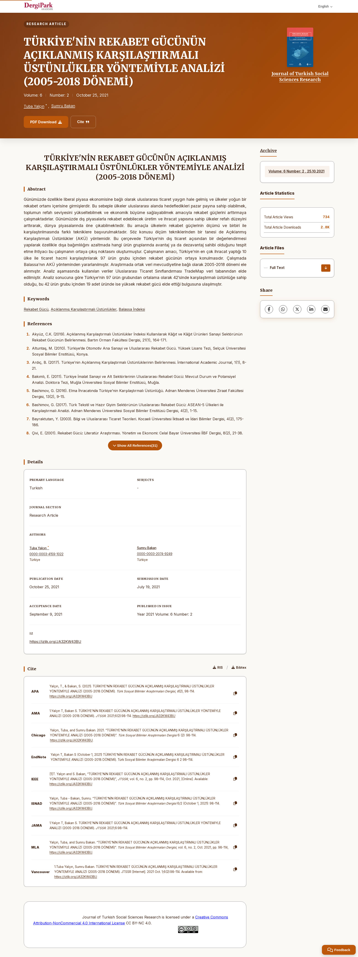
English (325, 6)
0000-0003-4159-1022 (46, 554)
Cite (83, 122)
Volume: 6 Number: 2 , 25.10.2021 (296, 171)
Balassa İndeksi (132, 309)
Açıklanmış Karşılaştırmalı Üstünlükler (83, 309)
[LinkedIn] (311, 309)
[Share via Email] (325, 309)
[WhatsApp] (283, 309)
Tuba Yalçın (34, 106)
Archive (268, 150)
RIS (218, 667)
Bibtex (239, 667)
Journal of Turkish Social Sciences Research (300, 76)
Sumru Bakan (63, 105)
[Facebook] (269, 309)
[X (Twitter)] (297, 309)
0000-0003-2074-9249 (154, 554)
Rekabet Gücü (36, 309)
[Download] (325, 268)
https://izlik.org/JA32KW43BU (55, 641)
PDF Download (46, 122)
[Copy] (235, 693)
